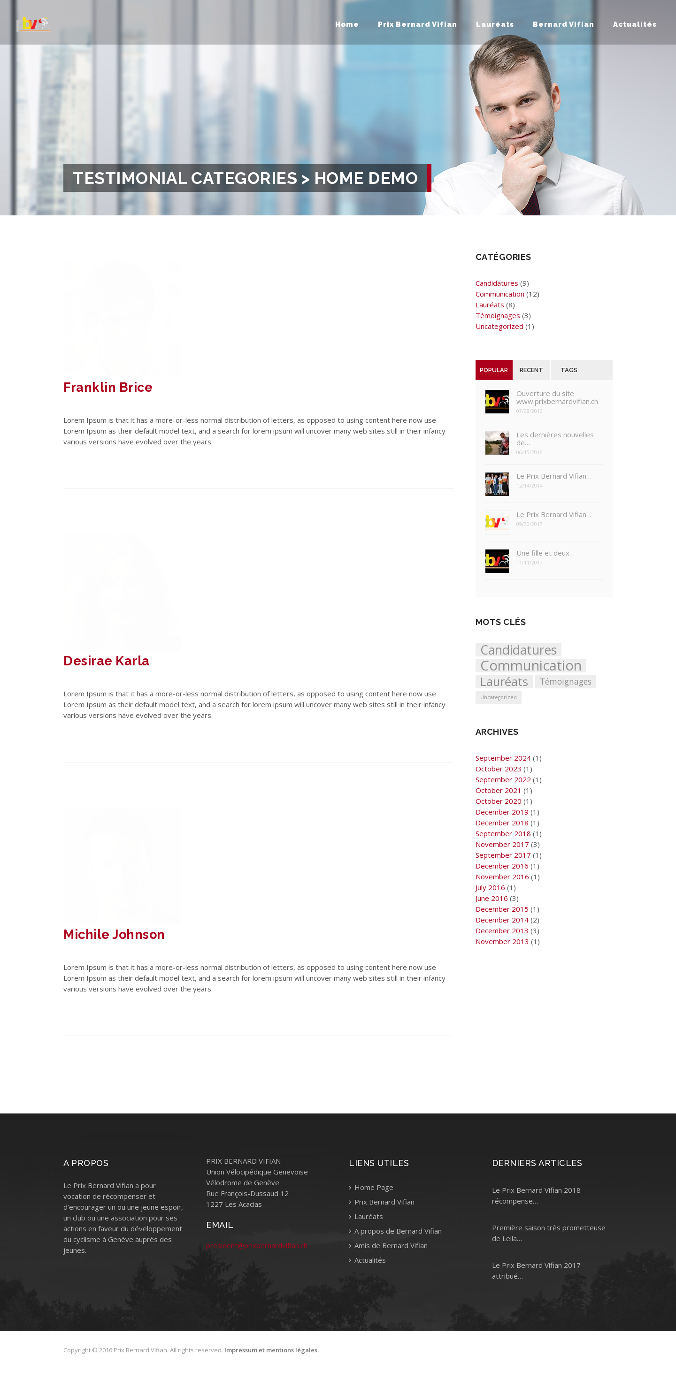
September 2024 (503, 757)
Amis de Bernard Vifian (388, 1245)
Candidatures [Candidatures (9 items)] (518, 649)
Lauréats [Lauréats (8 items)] (504, 681)
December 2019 (502, 811)
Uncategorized (499, 326)
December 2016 (502, 865)
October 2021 (499, 790)
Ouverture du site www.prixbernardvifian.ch (557, 397)
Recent (531, 370)
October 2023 (499, 768)
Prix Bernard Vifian (417, 25)
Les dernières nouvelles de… (555, 439)
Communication (500, 293)
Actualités (635, 25)
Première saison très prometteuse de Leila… (549, 1233)
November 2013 (502, 941)
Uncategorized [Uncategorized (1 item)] (498, 697)
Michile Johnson (114, 934)
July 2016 (490, 887)
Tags (569, 370)
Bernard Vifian (563, 25)
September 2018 (503, 833)
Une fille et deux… (545, 553)
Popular (494, 370)
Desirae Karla (106, 661)
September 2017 (503, 855)
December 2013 (502, 930)
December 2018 (502, 822)
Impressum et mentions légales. (271, 1352)
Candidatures (497, 283)
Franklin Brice (108, 387)
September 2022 (503, 779)
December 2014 (502, 919)
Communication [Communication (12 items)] (531, 665)
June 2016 (492, 898)
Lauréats (495, 25)
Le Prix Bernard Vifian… (554, 476)
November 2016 (502, 876)
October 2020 (499, 801)
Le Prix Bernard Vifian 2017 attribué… (536, 1270)
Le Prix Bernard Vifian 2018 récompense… (536, 1195)
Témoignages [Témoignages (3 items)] (566, 681)
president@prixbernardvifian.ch (256, 1245)
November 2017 (502, 844)
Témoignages (498, 315)
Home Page (371, 1187)
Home (347, 25)
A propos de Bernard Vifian (395, 1230)
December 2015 (502, 909)
